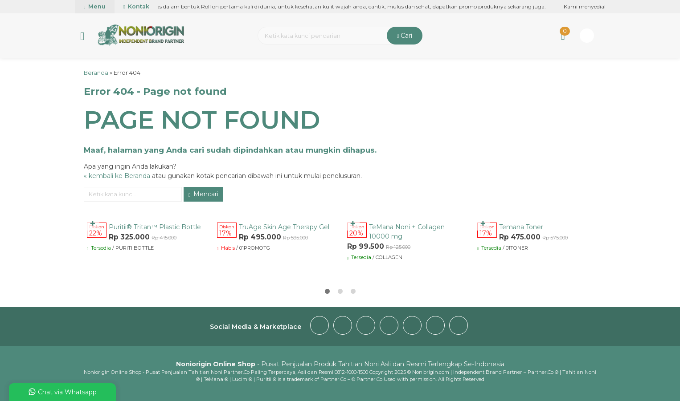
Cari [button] (405, 36)
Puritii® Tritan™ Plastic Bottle (155, 227)
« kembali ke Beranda (117, 176)
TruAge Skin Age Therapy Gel (284, 227)
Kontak (136, 6)
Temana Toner (521, 227)
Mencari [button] (203, 194)
